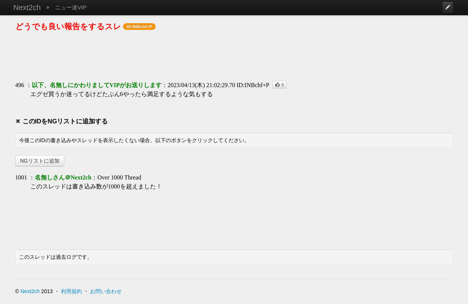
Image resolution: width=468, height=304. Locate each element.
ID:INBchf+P (253, 85)
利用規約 (71, 291)
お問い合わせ (106, 291)
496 (19, 85)
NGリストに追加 (39, 161)
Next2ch (27, 7)
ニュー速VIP (71, 7)
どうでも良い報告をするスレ (68, 26)
